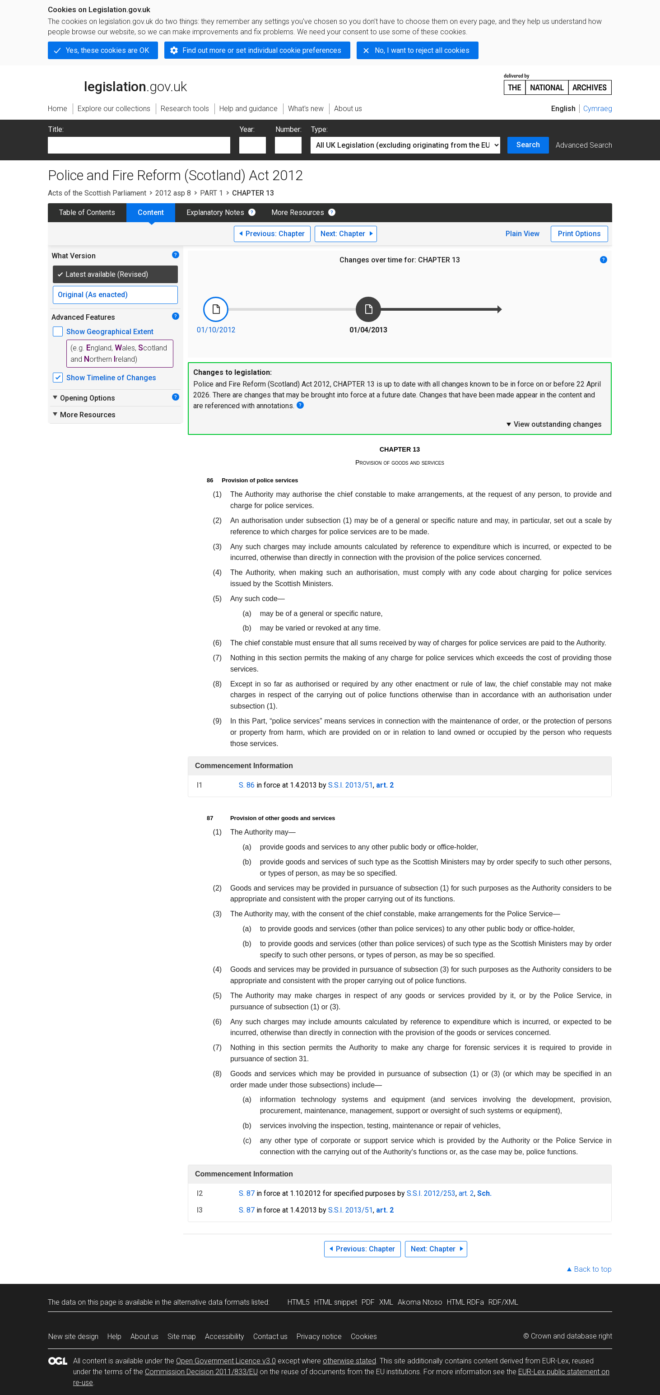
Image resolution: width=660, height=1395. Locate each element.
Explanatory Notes (215, 212)
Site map (181, 1336)
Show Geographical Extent (109, 331)
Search (528, 144)
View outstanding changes (553, 424)
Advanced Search (584, 145)
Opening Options (83, 397)
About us (144, 1336)
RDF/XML (503, 1302)
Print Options (579, 233)
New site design (73, 1336)
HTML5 (299, 1302)
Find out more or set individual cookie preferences (261, 50)
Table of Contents (87, 212)
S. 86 (247, 785)
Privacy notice (319, 1336)
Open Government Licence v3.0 (226, 1361)
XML (386, 1302)
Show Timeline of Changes (111, 377)
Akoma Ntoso (420, 1302)
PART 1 (211, 193)
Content (151, 212)
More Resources (297, 212)
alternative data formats (211, 1302)
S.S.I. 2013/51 (350, 785)
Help (114, 1336)
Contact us (270, 1336)
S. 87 (247, 1193)
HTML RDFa (465, 1302)
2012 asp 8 (173, 193)
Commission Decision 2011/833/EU (201, 1371)
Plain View (522, 233)
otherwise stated (349, 1361)
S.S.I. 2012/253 (431, 1193)
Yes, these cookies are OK (107, 50)
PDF (368, 1302)
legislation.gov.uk (117, 83)
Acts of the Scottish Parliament (97, 193)
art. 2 (466, 1193)
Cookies (364, 1336)
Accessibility (224, 1336)
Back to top (593, 1269)
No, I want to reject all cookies (422, 50)
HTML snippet (335, 1302)
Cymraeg (597, 108)
